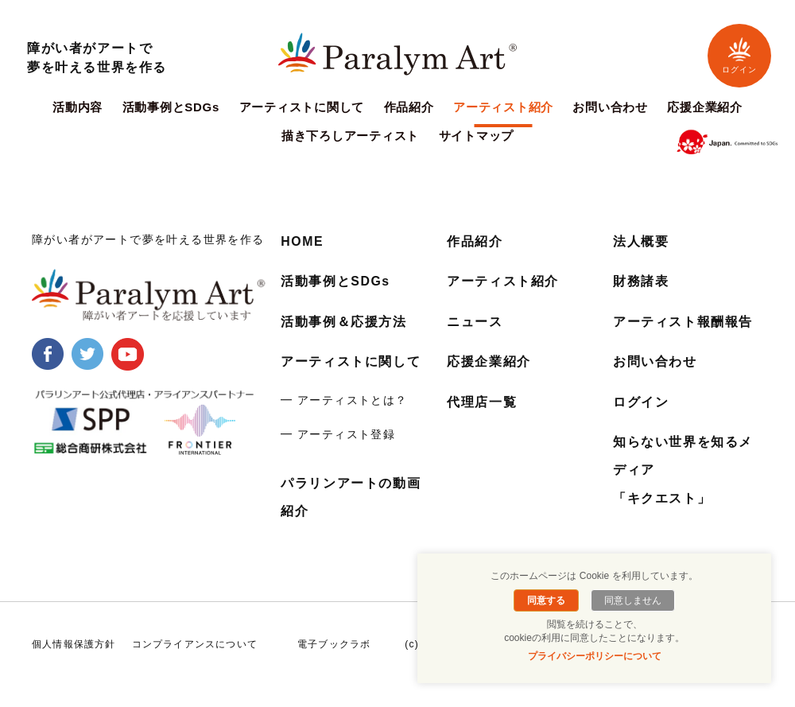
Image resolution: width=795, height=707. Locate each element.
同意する (547, 600)
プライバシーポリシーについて (594, 656)
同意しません (632, 600)
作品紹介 (409, 107)
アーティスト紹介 (503, 107)
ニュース (474, 321)
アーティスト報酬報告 (683, 321)
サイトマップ (476, 136)
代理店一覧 (482, 401)
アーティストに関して (302, 107)
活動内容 (77, 107)
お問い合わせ (610, 107)
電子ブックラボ (333, 643)
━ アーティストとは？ (344, 399)
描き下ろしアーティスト (350, 136)
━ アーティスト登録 (338, 434)
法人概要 (641, 241)
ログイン (739, 55)
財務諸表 (641, 281)
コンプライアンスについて (195, 643)
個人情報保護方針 (74, 643)
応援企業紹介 (705, 107)
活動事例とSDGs (171, 107)
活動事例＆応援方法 (343, 321)
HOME (302, 241)
